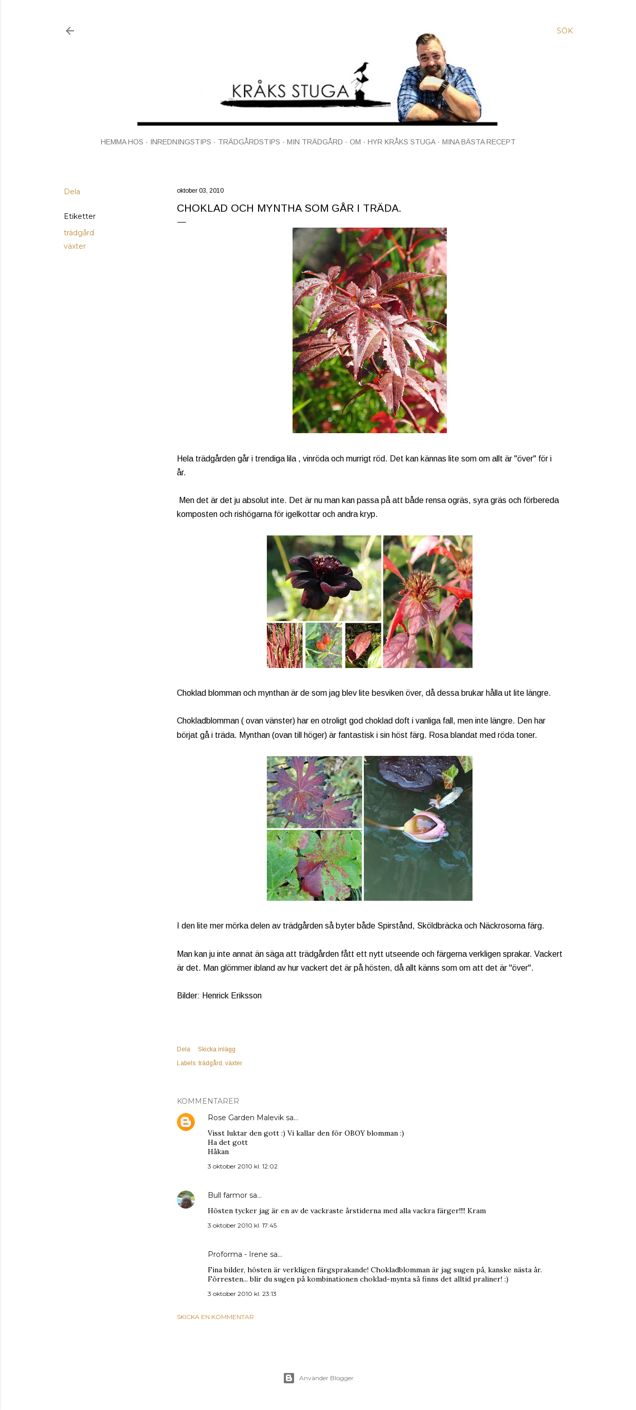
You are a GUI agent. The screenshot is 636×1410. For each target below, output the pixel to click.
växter (75, 246)
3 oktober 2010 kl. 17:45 (242, 1225)
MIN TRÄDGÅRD (315, 142)
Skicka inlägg (216, 1049)
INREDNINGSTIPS (180, 142)
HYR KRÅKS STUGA (401, 142)
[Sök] (565, 30)
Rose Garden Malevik (246, 1117)
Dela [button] (72, 191)
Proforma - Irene (238, 1254)
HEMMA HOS (122, 142)
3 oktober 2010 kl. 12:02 (243, 1166)
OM (355, 142)
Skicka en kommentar (215, 1317)
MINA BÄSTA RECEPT (479, 142)
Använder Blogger (318, 1378)
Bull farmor (227, 1195)
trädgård (79, 232)
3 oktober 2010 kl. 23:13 (242, 1293)
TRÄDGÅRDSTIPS (249, 142)
